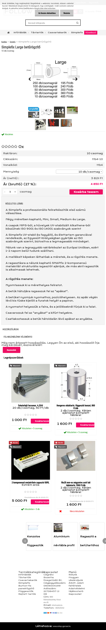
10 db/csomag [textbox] (89, 171)
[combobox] (79, 172)
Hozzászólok (11, 350)
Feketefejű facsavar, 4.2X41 (30, 405)
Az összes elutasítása (46, 13)
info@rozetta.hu (57, 605)
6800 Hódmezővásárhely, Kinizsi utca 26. (52, 599)
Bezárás (67, 13)
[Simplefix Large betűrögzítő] (53, 79)
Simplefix (77, 32)
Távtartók (37, 32)
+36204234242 (59, 608)
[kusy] (10, 191)
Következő (91, 32)
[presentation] (29, 79)
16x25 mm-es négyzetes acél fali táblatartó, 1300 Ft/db (75, 484)
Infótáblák (20, 32)
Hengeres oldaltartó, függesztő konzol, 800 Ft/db (76, 407)
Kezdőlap (4, 42)
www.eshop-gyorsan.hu (62, 626)
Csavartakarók (57, 32)
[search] (77, 23)
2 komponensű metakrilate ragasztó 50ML (30, 482)
